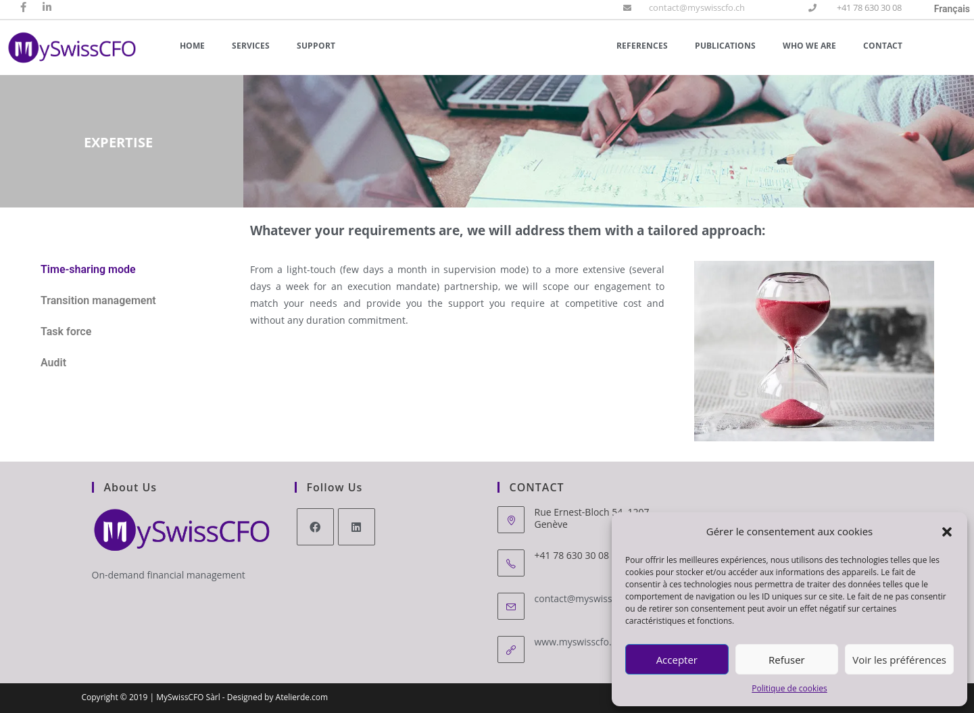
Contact (882, 45)
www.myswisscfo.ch (578, 641)
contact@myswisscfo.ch (697, 7)
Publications (725, 45)
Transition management (98, 300)
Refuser (787, 659)
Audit (53, 362)
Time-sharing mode (88, 269)
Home (192, 45)
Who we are (809, 45)
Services (251, 45)
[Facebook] (315, 526)
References (642, 45)
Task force (66, 331)
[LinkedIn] (356, 526)
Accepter (677, 659)
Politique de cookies (789, 688)
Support (316, 45)
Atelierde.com (302, 697)
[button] (947, 532)
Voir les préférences (899, 659)
